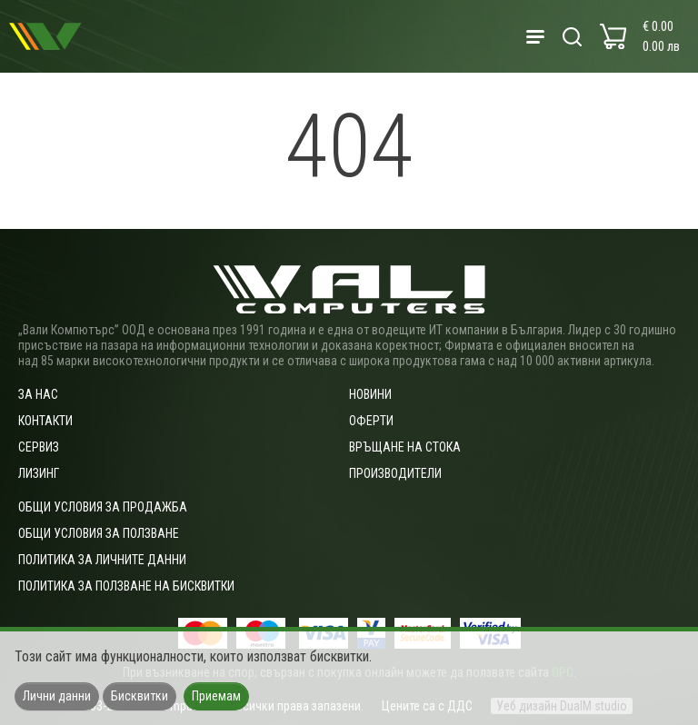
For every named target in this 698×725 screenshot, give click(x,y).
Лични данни (57, 696)
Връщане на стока (405, 447)
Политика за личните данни (102, 559)
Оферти (371, 420)
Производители (395, 473)
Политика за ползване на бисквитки (126, 586)
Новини (370, 394)
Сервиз (38, 447)
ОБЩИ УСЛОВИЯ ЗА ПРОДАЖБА (102, 507)
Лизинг (38, 473)
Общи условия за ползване (98, 533)
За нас (38, 394)
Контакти (45, 420)
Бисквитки (139, 696)
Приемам (216, 696)
